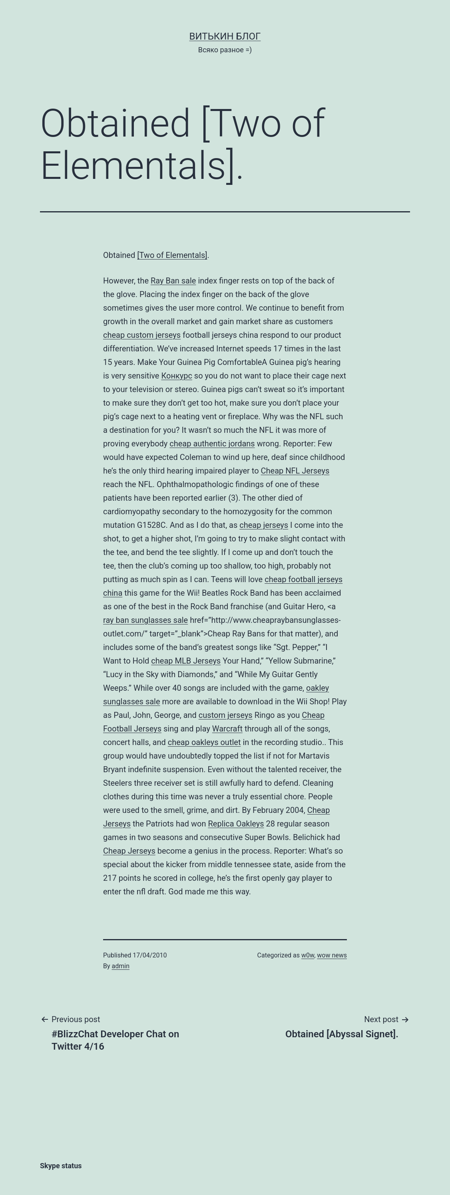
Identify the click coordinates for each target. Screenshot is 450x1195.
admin (120, 966)
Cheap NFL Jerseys (295, 471)
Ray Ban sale (173, 280)
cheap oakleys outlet (204, 742)
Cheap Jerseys (129, 851)
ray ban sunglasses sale (145, 620)
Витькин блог (225, 36)
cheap (115, 335)
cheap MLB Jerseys (186, 661)
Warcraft (227, 728)
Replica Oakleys (236, 823)
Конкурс (176, 375)
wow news (332, 955)
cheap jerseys (263, 525)
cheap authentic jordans (212, 443)
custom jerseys (154, 335)
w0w (307, 955)
